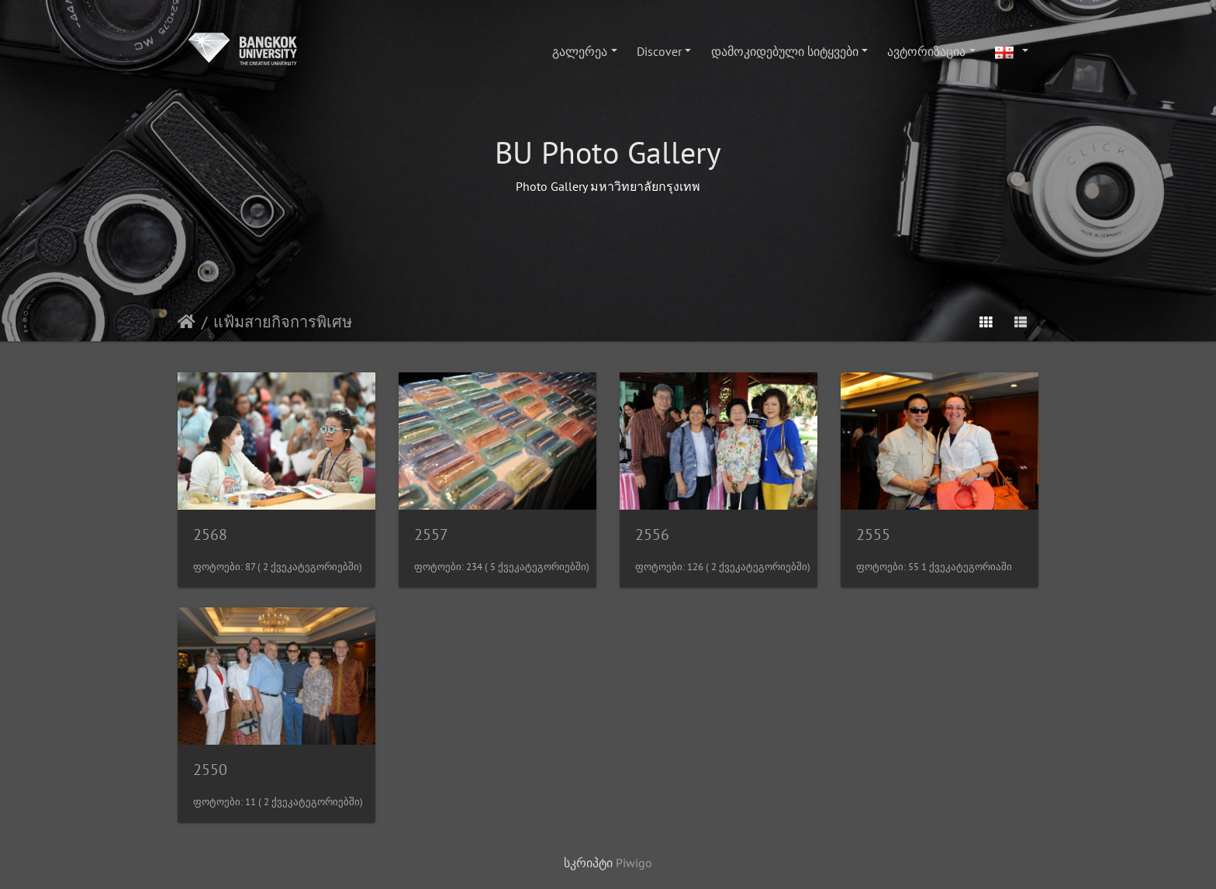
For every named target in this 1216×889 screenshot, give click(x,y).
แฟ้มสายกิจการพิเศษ (282, 322)
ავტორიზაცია (926, 51)
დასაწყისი (186, 322)
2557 (431, 534)
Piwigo (634, 862)
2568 (210, 534)
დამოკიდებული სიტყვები (784, 51)
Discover (659, 51)
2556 (652, 534)
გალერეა (579, 51)
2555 (873, 534)
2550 (210, 769)
